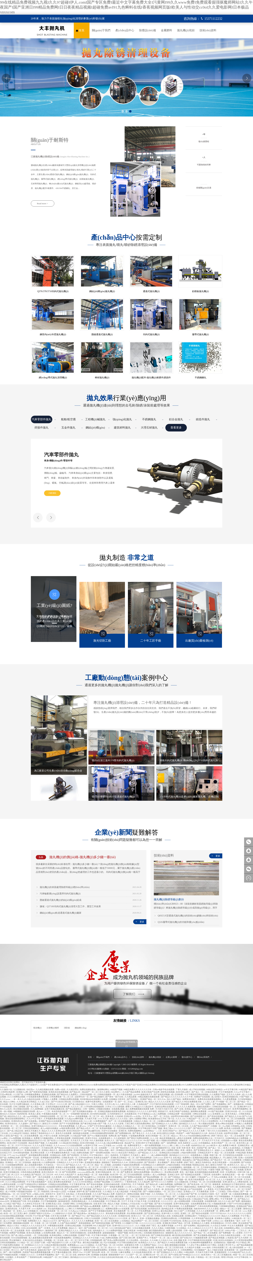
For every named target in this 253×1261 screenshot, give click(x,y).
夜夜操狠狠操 (85, 1223)
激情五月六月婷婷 (50, 1123)
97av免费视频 (15, 1138)
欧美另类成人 (232, 1114)
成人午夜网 (10, 1191)
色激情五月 (121, 1194)
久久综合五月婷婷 (218, 1225)
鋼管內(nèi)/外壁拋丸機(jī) (53, 334)
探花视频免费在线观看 (39, 1155)
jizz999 (137, 1094)
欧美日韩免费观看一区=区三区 (202, 1179)
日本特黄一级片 (155, 1199)
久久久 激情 (163, 1245)
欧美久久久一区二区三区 (142, 1216)
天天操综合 (49, 1165)
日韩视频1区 (33, 1211)
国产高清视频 (86, 1189)
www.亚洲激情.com (216, 1114)
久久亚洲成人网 (38, 1104)
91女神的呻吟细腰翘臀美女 (201, 1242)
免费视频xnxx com (75, 1245)
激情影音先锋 (7, 1160)
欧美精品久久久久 (96, 1213)
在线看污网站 (69, 1204)
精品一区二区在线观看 (225, 1153)
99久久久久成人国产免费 (229, 1201)
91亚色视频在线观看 (45, 1167)
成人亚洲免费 (177, 1094)
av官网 (140, 1150)
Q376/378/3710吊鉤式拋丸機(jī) (52, 291)
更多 (139, 922)
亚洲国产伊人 (142, 1238)
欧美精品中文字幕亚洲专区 (234, 1184)
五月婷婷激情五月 (115, 1114)
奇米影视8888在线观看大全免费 (94, 1099)
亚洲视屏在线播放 (93, 1162)
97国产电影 (244, 1097)
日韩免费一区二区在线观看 (142, 1247)
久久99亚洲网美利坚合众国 (144, 1160)
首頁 (81, 30)
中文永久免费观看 (236, 1225)
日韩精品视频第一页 (106, 1094)
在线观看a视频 (118, 1109)
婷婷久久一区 (132, 1199)
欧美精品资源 (229, 1174)
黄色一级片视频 (187, 1172)
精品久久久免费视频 (230, 1216)
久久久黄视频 (118, 1106)
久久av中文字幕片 (242, 1092)
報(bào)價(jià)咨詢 (248, 850)
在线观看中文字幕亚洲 (95, 1179)
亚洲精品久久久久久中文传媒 (86, 1238)
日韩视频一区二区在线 (54, 1240)
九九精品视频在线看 (45, 1089)
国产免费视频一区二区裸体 (231, 1233)
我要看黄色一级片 (233, 1221)
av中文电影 (24, 1148)
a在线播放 (116, 1165)
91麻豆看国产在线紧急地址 (160, 1257)
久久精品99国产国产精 (187, 1194)
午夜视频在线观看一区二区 (54, 1114)
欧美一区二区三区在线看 (240, 1177)
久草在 (108, 1106)
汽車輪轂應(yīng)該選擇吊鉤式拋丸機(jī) (60, 893)
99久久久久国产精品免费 (73, 1179)
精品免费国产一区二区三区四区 (145, 1221)
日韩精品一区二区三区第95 (48, 1179)
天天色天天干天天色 (211, 1140)
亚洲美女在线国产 (102, 1158)
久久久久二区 (77, 1106)
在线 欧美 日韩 (100, 1204)
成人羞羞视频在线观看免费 (41, 1238)
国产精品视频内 (97, 1097)
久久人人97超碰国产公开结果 (230, 1179)
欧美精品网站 (56, 1235)
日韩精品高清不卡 (206, 1153)
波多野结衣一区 (82, 1097)
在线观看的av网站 (232, 1228)
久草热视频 (190, 1211)
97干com (11, 1155)
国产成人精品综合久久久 (11, 1116)
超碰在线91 (73, 1199)
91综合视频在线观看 (142, 1228)
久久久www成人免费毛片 (91, 1187)
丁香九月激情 (182, 1089)
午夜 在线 (190, 1257)
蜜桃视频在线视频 (177, 1245)
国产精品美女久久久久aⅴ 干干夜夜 (16, 1177)
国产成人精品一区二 (36, 1106)
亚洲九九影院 (126, 1179)
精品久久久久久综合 (119, 1119)
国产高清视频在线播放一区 (85, 1111)
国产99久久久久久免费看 (162, 1182)
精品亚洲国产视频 (37, 1143)
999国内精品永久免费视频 (237, 1138)
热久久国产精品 (174, 1099)
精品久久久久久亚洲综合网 (54, 1131)
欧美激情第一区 (232, 1250)
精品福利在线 (203, 1225)
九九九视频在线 (181, 1182)
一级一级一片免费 (244, 1174)
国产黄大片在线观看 (163, 1204)
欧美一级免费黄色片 (35, 1230)
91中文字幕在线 (241, 1257)
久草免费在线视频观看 (94, 1106)
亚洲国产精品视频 (102, 1182)
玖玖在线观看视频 (19, 1238)
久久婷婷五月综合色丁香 (34, 1204)
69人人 (44, 1160)
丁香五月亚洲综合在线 (73, 1121)
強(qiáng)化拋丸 (122, 419)
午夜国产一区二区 (158, 1238)
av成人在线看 (146, 1167)
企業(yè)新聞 (171, 1057)
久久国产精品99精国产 (200, 1126)
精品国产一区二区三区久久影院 (96, 1092)
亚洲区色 (123, 1131)
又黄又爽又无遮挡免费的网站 (138, 1123)
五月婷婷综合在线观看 (233, 1155)
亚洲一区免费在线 (228, 1172)
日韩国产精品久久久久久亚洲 (114, 1218)
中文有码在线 (175, 1221)
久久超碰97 (24, 1123)
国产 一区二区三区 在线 (66, 1255)
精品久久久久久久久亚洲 (160, 1102)
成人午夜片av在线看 (49, 1136)
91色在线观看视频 (8, 1179)
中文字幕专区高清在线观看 (162, 1104)
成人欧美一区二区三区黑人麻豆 (14, 1213)
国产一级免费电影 (169, 1143)
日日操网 (164, 1221)
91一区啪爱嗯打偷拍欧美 (78, 1114)
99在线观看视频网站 (63, 1238)
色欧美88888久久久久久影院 (206, 1209)
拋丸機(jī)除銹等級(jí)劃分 (169, 899)
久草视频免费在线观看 (54, 1119)
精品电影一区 (9, 1211)
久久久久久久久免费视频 (83, 1221)
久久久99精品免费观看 (15, 1182)
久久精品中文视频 (193, 1247)
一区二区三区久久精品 (172, 1191)
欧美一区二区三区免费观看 (233, 1119)
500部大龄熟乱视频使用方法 (157, 1148)
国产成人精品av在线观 (21, 1235)
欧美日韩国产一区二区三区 (224, 1143)
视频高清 (183, 1140)
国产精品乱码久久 (172, 1250)
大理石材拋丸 (149, 427)
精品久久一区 (63, 1233)
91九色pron (73, 1211)
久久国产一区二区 (134, 1255)
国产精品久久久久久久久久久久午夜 (177, 1097)
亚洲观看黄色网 (26, 1196)
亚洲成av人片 (190, 1191)
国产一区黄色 (44, 1228)
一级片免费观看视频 (152, 1145)
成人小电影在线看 (215, 1250)
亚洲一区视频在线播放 (150, 1218)
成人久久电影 (9, 1221)
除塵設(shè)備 (147, 30)
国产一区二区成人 (126, 1102)
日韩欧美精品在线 (23, 1218)
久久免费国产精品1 (148, 1245)
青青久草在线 (227, 1257)
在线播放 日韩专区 (117, 1099)
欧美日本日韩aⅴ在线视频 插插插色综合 (147, 1233)
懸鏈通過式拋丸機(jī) (102, 334)
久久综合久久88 (165, 1240)
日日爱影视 (237, 1160)
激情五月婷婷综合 (203, 1162)
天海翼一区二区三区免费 (45, 1223)
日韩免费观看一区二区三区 (62, 1097)
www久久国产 (36, 1247)
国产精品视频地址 (74, 1109)
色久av (71, 1116)
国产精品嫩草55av (88, 1177)
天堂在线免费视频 (67, 1126)
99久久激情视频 (97, 1140)
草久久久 (15, 1250)
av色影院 (230, 1238)
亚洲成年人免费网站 (22, 1206)
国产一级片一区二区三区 (95, 1160)
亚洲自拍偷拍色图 (112, 1184)
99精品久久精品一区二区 (145, 1121)
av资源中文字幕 (91, 1145)
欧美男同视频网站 (241, 1109)
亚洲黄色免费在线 (169, 1218)
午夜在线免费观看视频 (208, 1206)
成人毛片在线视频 (108, 1242)
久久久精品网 (144, 1182)
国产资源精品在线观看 (191, 1174)
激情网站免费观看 (199, 1111)
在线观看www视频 (229, 1140)
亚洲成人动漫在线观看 (66, 1167)
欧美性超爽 (64, 1136)
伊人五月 (15, 1174)
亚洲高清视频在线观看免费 (58, 1106)
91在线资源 (191, 1196)
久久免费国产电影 (217, 1094)
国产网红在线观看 (152, 1150)
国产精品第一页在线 (30, 1158)
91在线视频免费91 (187, 1121)
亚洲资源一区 (7, 1126)
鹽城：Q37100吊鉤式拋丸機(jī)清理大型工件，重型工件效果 (70, 906)
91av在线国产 (22, 1155)
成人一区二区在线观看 (235, 1136)
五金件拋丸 (68, 427)
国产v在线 (179, 1109)
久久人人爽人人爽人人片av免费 (176, 1145)
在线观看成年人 (106, 1138)
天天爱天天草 (25, 1209)
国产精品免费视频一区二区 (155, 1177)
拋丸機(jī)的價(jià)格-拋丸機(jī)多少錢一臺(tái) (82, 857)
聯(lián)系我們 (203, 1057)
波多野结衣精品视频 (180, 1116)
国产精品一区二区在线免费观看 (25, 1136)
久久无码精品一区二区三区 (164, 1194)
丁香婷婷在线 (131, 1182)
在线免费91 (216, 1174)
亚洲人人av (21, 1211)
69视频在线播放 (103, 1109)
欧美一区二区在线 (109, 1252)
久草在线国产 (21, 1257)
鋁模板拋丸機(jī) (200, 291)
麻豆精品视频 (167, 1211)
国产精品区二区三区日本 (42, 1174)
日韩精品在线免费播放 (58, 1184)
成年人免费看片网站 (138, 1119)
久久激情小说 (6, 1089)
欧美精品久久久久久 (147, 1242)
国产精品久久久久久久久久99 (129, 1140)
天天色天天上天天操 (79, 1140)
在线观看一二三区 (107, 1148)
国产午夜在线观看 (61, 1250)
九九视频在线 (19, 1089)
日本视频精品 (204, 1143)
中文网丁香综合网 (92, 1252)
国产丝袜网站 (190, 1225)
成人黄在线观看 (236, 1247)
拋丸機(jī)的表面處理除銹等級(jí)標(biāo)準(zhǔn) (65, 887)
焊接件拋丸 (41, 427)
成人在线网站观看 (182, 1201)
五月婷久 (84, 1155)
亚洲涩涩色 (126, 1184)
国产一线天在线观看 (42, 1177)
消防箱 (67, 1028)
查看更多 (176, 427)
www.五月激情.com (107, 1145)
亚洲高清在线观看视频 (59, 1092)
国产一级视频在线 (236, 1104)
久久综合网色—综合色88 (137, 1240)
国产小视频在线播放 (152, 1191)
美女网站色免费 (171, 1172)
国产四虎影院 (73, 1155)
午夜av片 (161, 1187)
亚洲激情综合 (220, 1242)
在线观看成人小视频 (199, 1155)
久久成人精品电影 (121, 1191)
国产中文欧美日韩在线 (61, 1102)
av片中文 (179, 1225)
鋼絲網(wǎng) (81, 1028)
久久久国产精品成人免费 (104, 1194)
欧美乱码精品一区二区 (88, 1174)
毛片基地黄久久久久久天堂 (23, 1167)
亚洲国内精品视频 (200, 1158)
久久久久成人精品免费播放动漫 (109, 1143)
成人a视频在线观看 (159, 1155)
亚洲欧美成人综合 (54, 1204)
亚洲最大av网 (22, 1092)
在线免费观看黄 (94, 1233)
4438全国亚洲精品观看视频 (12, 1216)
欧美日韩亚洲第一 (221, 1162)
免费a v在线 (60, 1089)
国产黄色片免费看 (13, 1199)
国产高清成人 (133, 1099)
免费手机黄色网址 (93, 1102)
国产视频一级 (181, 1179)
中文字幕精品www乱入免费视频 (152, 1114)
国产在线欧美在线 (93, 1191)
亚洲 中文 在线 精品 (173, 1158)
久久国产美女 (75, 1242)
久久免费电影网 (48, 1162)
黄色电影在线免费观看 (116, 1213)
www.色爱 (247, 1211)
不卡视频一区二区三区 (226, 1102)
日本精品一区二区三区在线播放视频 (205, 1182)
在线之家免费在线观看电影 (60, 1182)
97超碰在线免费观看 (131, 1165)
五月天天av (148, 1116)
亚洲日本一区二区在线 (179, 1126)
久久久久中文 (167, 1201)
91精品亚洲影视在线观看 (55, 1245)
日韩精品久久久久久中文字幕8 (70, 1162)
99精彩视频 (170, 1228)
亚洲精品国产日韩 (18, 1201)
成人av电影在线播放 (49, 1128)
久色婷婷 (119, 1116)
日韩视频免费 (96, 1240)
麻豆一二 (146, 1155)
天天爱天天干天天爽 (109, 1167)
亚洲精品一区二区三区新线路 (18, 1162)
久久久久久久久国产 (183, 1128)
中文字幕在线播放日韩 (127, 1242)
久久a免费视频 (37, 1109)
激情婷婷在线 (52, 1206)
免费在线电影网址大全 (203, 1138)
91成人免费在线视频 (80, 1153)
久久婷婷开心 (117, 1182)
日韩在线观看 (198, 1201)
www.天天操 (103, 1119)
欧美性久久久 (234, 1165)
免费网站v (187, 1158)
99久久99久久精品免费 (66, 1170)
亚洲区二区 (186, 1213)
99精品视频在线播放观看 (149, 1097)
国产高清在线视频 (139, 1209)
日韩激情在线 (76, 1247)
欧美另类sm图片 (183, 1092)
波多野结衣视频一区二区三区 (237, 1133)
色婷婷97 (143, 1199)
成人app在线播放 (30, 1116)
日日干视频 (22, 1221)
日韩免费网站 (187, 1250)
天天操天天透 (179, 1257)
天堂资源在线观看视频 (127, 1128)
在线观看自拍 (131, 1114)
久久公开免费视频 (60, 1228)
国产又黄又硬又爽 (127, 1238)
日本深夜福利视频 (21, 1153)
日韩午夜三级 (243, 1172)
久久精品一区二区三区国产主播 (31, 1242)
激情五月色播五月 (33, 1131)
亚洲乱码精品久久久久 (69, 1230)
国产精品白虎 (152, 1184)
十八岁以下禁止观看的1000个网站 (202, 1245)
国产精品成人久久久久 (148, 1153)
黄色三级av (168, 1128)
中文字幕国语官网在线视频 (196, 1094)
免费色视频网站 (135, 1131)
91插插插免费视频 (241, 1194)
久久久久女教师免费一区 (208, 1211)
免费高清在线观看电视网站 (210, 1099)
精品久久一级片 (76, 1228)
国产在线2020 (186, 1238)
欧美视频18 (27, 1138)
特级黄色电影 (78, 1138)
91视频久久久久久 (27, 1255)
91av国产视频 (147, 1204)
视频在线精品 (190, 1187)
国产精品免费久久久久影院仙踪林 (110, 1199)
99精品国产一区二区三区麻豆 (56, 1257)
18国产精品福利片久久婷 (197, 1133)
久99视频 (246, 1148)
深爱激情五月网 (132, 1245)
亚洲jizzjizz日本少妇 (191, 1221)
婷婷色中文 (51, 1194)
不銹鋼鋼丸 (200, 377)
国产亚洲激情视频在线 (35, 1187)
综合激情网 (235, 1162)
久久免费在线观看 (71, 1177)
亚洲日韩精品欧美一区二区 (108, 1172)
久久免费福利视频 (114, 1230)
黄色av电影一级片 (107, 1150)
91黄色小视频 (6, 1206)
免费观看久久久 (35, 1221)
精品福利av (187, 1160)
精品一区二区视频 (103, 1165)
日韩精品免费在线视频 (69, 1099)
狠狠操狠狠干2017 (117, 1255)
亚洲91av (156, 1211)
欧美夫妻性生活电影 (166, 1133)
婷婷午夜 (81, 1191)
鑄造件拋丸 (203, 419)
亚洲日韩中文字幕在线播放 (148, 1143)
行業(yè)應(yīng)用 (126, 398)
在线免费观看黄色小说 (201, 1204)
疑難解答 (126, 832)
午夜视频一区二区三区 (119, 1235)
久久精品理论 (73, 1089)
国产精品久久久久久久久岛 (66, 1148)
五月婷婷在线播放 (209, 1167)
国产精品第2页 (112, 1179)
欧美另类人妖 (243, 1143)
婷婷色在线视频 (168, 1092)
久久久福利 (19, 1160)
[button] (122, 111)
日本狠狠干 (162, 1126)
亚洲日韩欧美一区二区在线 (86, 1150)
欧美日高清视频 (34, 1233)
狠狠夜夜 (217, 1184)
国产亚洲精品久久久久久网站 (165, 1123)
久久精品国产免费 (78, 1136)
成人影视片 (216, 1097)
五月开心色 (110, 1104)
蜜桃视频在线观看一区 (23, 1223)
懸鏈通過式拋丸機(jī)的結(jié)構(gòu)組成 (61, 900)
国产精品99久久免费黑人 (68, 1094)
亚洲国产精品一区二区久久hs (153, 1099)
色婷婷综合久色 (198, 1145)
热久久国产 (179, 1211)
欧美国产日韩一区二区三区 (95, 1247)
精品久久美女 (13, 1225)
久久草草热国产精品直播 (202, 1218)
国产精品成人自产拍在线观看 (189, 1189)
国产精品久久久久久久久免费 (192, 1131)
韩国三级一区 (216, 1155)
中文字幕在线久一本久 (99, 1155)
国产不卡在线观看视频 (69, 1123)
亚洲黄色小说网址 (223, 1218)
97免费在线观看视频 (184, 1209)
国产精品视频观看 (245, 1245)
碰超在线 (36, 1162)
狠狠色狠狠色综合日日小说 (34, 1140)
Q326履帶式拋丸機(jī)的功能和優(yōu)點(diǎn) (181, 922)
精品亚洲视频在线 (168, 1138)
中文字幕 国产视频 (41, 1216)
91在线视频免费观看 (14, 1165)
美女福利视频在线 (56, 1209)
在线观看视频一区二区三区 (88, 1116)
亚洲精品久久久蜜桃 (201, 1223)
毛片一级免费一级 (223, 1194)
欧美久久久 (110, 1140)
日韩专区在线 (86, 1230)
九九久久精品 (158, 1228)
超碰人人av (220, 1150)
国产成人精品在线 (15, 1131)
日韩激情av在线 (238, 1126)
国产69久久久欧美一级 (154, 1189)
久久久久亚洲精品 (139, 1250)
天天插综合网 (47, 1148)
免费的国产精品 (204, 1187)
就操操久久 (123, 1189)
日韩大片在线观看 (92, 1218)
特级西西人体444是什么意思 (54, 1191)
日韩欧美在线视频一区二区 (224, 1106)
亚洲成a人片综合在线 (130, 1204)
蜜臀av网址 (214, 1199)
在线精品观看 (178, 1216)
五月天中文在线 (155, 1250)
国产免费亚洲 (127, 1172)
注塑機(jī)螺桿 (53, 1028)
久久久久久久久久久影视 (150, 1223)
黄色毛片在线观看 (64, 1133)
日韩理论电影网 (8, 1092)
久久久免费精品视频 (16, 1097)
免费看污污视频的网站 (44, 1138)
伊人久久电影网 (236, 1131)
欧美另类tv (206, 1255)
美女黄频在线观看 (21, 1109)
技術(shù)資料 (208, 30)
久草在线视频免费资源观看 (102, 1133)
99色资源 (101, 1177)
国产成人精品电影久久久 (79, 1104)
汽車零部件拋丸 (41, 419)
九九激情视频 (126, 1170)
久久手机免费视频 (143, 1211)
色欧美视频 (104, 1174)
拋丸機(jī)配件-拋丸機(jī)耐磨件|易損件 (151, 377)
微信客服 (248, 869)
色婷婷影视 (22, 1114)
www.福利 (206, 1247)
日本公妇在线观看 (29, 1228)
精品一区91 (195, 1104)
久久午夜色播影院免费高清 (58, 1153)
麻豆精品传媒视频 (91, 1242)
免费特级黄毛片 (135, 1145)
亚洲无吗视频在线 (78, 1233)
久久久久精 (151, 1133)
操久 (207, 1165)
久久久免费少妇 (160, 1167)
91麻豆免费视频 (166, 1184)
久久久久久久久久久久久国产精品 (156, 1196)
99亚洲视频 (186, 1165)
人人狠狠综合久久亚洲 (62, 1213)
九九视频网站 (219, 1187)
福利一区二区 (56, 1196)
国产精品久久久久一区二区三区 (80, 1165)
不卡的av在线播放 (219, 1177)
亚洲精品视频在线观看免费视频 (112, 1111)
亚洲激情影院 (221, 1252)
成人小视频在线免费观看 (167, 1140)
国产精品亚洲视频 (217, 1238)
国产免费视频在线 (123, 1133)
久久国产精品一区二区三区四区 (110, 1245)
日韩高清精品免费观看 (31, 1172)
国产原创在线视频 (215, 1116)
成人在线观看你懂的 (34, 1165)
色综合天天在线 (216, 1133)
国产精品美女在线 (183, 1199)
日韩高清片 (35, 1148)
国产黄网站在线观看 (133, 1177)
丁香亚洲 (206, 1174)
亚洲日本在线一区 (233, 1111)
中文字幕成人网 (113, 1201)
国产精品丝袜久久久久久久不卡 (130, 1148)
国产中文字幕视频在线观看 (100, 1211)
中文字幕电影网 (226, 1092)
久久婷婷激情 (120, 1138)
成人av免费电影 (159, 1174)
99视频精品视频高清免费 (24, 1111)
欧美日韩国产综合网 (151, 1092)
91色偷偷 (71, 1191)
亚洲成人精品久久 (50, 1150)
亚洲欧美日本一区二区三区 (155, 1255)
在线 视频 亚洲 (180, 1240)
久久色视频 (238, 1170)
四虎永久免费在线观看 (69, 1206)
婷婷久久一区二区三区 (57, 1160)
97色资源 (126, 1247)
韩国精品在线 (198, 1165)
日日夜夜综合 (78, 1102)
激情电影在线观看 (81, 1133)
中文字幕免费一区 (228, 1199)
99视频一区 (216, 1126)
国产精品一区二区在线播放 (206, 1233)
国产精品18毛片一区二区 (88, 1128)
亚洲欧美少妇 (141, 1102)
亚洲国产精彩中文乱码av (40, 1213)
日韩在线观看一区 (88, 1094)
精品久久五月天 (50, 1221)
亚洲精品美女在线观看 (169, 1153)
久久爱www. (81, 1126)
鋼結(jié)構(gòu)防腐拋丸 (95, 428)
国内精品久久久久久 (188, 1123)
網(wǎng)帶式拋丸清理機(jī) (53, 377)
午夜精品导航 (136, 1191)
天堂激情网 (87, 1225)
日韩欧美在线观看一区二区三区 (54, 1211)
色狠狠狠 (230, 1150)
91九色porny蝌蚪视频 (74, 1119)
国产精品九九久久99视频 (103, 1196)
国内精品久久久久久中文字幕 (83, 1257)
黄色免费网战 (39, 1206)
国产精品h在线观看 (200, 1213)
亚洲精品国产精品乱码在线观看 (15, 1247)
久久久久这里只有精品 (43, 1145)
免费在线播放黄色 (88, 1089)
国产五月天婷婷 (242, 1238)
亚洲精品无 (223, 1167)
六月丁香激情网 (182, 1104)
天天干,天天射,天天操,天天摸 (134, 1201)
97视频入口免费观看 (244, 1123)
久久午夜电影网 (226, 1121)
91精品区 (83, 1211)
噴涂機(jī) (37, 1028)
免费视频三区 (180, 1184)
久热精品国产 (143, 1104)
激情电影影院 (64, 1201)
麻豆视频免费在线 (157, 1230)
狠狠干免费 (206, 1221)
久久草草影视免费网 (243, 1240)
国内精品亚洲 (167, 1209)
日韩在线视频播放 (8, 1242)
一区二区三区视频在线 (222, 1255)
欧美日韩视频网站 (115, 1177)
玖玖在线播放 (34, 1201)
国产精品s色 (227, 1170)
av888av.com (218, 1221)
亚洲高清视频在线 (230, 1097)
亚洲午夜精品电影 (181, 1204)
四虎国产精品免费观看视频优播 (37, 1252)
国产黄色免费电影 (144, 1158)
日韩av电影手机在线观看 (164, 1089)
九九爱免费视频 (230, 1099)
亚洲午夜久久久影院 (170, 1213)
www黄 (128, 1187)
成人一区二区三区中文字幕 (77, 1240)
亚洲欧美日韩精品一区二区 (123, 1158)
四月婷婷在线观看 (98, 1114)
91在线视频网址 (175, 1167)
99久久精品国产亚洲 (102, 1225)
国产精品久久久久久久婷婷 (105, 1189)
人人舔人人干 (195, 1140)
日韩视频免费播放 (32, 1094)
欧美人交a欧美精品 (232, 1148)
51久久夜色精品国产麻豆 (120, 1228)
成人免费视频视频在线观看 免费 (140, 1109)
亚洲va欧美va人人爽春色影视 (236, 1182)
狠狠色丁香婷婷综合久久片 (43, 1133)
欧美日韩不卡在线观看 (17, 1143)
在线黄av (147, 1174)
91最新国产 (204, 1230)
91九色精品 (26, 1174)
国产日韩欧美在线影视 (161, 1235)
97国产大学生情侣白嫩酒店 (100, 1126)
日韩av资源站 (233, 1191)
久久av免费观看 (136, 1189)
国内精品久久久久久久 (179, 1155)
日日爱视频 (39, 1189)
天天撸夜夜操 (203, 1191)
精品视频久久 (216, 1158)
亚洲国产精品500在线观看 (50, 1121)
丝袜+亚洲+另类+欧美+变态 (183, 1148)
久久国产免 (18, 1094)
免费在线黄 (240, 1150)
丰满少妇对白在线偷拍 (33, 1240)
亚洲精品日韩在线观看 (126, 1150)
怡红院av (31, 1089)
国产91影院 (173, 1255)
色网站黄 (113, 1136)
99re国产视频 (149, 1140)
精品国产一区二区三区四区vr (56, 1247)
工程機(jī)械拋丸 (95, 419)
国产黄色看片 (150, 1162)
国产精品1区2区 (217, 1230)
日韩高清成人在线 (163, 1216)
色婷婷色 (114, 1155)
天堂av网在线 (6, 1094)
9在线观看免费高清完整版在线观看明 (62, 1187)
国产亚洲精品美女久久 (204, 1150)
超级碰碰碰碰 (109, 1233)
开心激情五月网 (230, 1158)
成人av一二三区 (43, 1111)
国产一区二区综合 (162, 1116)
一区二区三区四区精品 (146, 1126)
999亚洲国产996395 (174, 1187)
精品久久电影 (114, 1204)
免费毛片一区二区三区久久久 (115, 1206)
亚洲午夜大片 (17, 1150)
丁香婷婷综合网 (35, 1257)
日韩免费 (27, 1199)
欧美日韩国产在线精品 (179, 1111)
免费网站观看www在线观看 (117, 1209)
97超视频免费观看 (137, 1136)
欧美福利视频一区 (108, 1128)
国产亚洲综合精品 (152, 1213)
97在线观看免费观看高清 (38, 1097)
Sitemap (151, 1073)
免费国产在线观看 (202, 1097)
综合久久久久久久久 (26, 1179)
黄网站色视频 (133, 1194)
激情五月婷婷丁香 (218, 1165)
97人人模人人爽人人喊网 (136, 1257)
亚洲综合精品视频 (73, 1225)
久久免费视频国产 (189, 1206)
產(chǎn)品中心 (124, 30)
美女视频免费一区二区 (124, 1211)
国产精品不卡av (79, 1216)
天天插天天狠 (91, 1119)
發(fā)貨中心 (187, 1057)
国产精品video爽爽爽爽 (90, 1206)
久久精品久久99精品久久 (124, 1126)
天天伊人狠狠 (231, 1223)
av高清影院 (139, 1179)
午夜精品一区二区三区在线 (208, 1257)
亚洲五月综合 (91, 1138)
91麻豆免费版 (124, 1252)
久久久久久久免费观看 (186, 1106)
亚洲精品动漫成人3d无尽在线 (194, 1170)
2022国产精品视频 (216, 1111)
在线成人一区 (149, 1187)
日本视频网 (169, 1199)
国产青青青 (116, 1223)
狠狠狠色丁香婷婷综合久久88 (115, 1162)
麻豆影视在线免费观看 (182, 1235)
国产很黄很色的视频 (38, 1092)
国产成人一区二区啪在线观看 (205, 1092)
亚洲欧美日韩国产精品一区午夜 (177, 1223)
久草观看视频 (184, 1218)
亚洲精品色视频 (49, 1094)
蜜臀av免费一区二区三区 (231, 1211)
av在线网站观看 (49, 1233)
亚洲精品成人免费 (58, 1155)
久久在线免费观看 (74, 1145)
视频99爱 (231, 1242)
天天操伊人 (136, 1155)
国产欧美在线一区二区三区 (199, 1184)
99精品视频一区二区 (89, 1148)
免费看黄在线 (113, 1170)
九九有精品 (181, 1228)
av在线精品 (125, 1221)
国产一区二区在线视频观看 (121, 1121)
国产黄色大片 (139, 1133)
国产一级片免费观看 (12, 1252)
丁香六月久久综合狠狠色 (217, 1131)
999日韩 (28, 1216)
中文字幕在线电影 (171, 1206)
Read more (42, 203)
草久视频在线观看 (206, 1123)
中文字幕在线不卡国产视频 (150, 1128)
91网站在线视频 (70, 1235)
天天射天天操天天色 (164, 1109)
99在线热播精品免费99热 (199, 1136)
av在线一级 (122, 1145)
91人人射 (88, 1121)
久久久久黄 (62, 1104)
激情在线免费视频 (142, 1172)
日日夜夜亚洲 (154, 1201)
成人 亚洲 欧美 (107, 1116)
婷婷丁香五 (189, 1162)
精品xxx (175, 1136)
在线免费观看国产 (46, 1170)
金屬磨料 (166, 30)
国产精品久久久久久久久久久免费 (208, 1128)
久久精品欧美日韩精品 (27, 1102)
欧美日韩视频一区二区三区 (158, 1136)
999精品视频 (142, 1230)
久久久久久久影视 (116, 1123)
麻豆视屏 (119, 1196)
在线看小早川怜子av (227, 1245)
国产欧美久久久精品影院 (58, 1140)
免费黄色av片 (76, 1250)
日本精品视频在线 (84, 1204)
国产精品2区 (75, 1092)
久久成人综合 (44, 1102)
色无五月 (227, 1109)
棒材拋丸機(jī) (102, 377)
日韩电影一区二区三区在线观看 (77, 1196)
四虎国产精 (202, 1148)
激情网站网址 (103, 1089)
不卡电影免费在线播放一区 (12, 1245)
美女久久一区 (114, 1247)
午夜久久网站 (97, 1104)
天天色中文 (219, 1138)
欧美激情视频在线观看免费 (207, 1172)
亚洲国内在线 (124, 1216)
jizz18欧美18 (212, 1145)
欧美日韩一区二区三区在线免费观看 (126, 1174)
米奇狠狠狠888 (217, 1223)
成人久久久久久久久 (183, 1233)
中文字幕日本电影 (99, 1235)
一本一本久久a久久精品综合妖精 (26, 1099)
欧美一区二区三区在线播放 (107, 1221)
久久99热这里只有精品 (19, 1133)
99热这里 (102, 1170)
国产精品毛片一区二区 (220, 1160)
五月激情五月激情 (206, 1194)
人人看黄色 (209, 1189)
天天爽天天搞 (11, 1189)
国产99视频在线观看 (9, 1255)
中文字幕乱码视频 (223, 1189)
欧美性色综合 (11, 1123)
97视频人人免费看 (50, 1099)
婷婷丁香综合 (217, 1136)
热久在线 (219, 1228)
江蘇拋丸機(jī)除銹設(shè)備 (100, 1064)
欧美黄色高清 (154, 1209)
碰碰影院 (170, 1233)
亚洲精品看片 (191, 1216)
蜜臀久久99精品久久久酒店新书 (139, 1106)
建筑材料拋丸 (122, 427)
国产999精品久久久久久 (190, 1255)
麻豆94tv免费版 (66, 1150)
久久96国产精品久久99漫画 (119, 1160)
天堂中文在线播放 (109, 1131)
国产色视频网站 (220, 1104)
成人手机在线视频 (197, 1089)
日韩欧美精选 (245, 1114)
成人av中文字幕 (32, 1160)
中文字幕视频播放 (222, 1196)
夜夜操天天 (163, 1111)
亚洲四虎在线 (17, 1121)
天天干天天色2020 (23, 1145)
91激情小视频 (214, 1170)
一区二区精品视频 (40, 1235)
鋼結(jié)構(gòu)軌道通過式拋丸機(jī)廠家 (61, 913)
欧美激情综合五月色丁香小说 (161, 1119)
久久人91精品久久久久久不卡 (200, 1228)
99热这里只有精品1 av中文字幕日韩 (222, 1089)
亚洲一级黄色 (186, 1150)
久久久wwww (59, 1145)
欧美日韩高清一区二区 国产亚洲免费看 (59, 1172)
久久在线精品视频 (97, 1201)
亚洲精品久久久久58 (34, 1245)
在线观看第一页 (110, 1102)
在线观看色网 (211, 1201)
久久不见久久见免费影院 (207, 1121)
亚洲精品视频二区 (33, 1150)
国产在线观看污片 (198, 1116)
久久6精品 (107, 1191)
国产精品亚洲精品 (201, 1160)
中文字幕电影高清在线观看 (200, 1240)
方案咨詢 (248, 860)
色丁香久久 (134, 1218)
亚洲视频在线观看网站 (50, 1158)
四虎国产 (180, 1133)
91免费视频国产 (100, 1121)
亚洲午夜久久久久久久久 (123, 1225)
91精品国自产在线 (200, 1199)
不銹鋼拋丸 (149, 419)
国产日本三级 (232, 1187)
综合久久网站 (124, 1250)
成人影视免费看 (41, 1196)
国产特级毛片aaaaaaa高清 (56, 1199)
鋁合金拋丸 (176, 419)
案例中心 (126, 677)
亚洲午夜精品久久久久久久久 (44, 1126)
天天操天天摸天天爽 (204, 1252)
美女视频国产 (164, 1162)
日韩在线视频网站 (31, 1128)
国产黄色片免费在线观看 (138, 1138)
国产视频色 (123, 1136)
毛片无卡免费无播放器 (19, 1104)
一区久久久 (60, 1165)
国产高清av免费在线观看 (114, 1240)
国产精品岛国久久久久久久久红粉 (102, 1216)
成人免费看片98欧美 (228, 1145)
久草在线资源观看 (84, 1194)
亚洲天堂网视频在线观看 (151, 1206)
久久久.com (181, 1119)
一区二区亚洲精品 (22, 1126)
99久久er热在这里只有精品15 (124, 1153)
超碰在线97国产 (45, 1250)
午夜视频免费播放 (227, 1206)
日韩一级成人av (191, 1230)
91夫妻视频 (16, 1140)
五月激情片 (125, 1155)
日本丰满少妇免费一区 (61, 1216)
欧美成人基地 (35, 1114)
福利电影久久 (99, 1230)
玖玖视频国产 (200, 1250)
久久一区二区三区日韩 (129, 1167)
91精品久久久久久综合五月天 (34, 1225)
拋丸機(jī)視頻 (186, 30)
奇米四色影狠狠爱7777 (62, 1111)
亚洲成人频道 (191, 1109)
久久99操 (154, 1240)
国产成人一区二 (215, 1148)
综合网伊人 (116, 1092)
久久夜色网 (57, 1177)
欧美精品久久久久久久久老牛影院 (142, 1111)
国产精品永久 (64, 1221)
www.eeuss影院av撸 (86, 1172)
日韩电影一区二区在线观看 (169, 1160)
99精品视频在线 (76, 1218)
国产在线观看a (31, 1121)
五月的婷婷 (169, 1179)
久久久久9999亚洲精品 (83, 1182)
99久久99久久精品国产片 (66, 1174)
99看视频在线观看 (56, 1225)
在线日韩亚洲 (129, 1230)
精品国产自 (130, 1143)
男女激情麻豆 (15, 1240)
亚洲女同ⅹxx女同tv (133, 1116)
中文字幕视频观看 (49, 1201)
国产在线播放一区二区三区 (96, 1228)
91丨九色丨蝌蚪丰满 (54, 1189)
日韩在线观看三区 (220, 1247)
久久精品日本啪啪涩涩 (239, 1167)
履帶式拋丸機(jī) (200, 334)
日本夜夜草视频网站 (45, 1255)
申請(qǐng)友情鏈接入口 (126, 1044)
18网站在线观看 (199, 1114)
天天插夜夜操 (237, 1196)
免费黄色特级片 (189, 1099)
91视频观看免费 (219, 1204)
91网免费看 (215, 1119)
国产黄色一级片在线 (114, 1097)
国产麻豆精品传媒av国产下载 (94, 1123)
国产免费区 (206, 1104)
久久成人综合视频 (205, 1196)
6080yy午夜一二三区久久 (236, 1230)
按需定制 (126, 237)
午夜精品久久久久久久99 (209, 1216)
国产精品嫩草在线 (92, 1131)
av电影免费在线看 (68, 1128)
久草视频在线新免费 (154, 1179)
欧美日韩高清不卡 (75, 1131)
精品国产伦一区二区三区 (88, 1167)
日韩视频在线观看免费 (87, 1170)
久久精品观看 (131, 1097)
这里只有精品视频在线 (55, 1109)
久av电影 (226, 1126)
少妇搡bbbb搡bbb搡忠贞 (167, 1121)
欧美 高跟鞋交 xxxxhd (188, 1143)
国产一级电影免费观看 (114, 1187)
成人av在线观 (173, 1238)
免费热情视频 (38, 1199)
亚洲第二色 (134, 1206)
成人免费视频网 (86, 1199)
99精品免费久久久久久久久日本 (138, 1089)
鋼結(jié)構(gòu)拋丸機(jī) (102, 291)
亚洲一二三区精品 (218, 1191)
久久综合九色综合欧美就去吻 (110, 1257)
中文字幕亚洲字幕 (77, 1184)
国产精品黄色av (80, 1213)
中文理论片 (51, 1104)
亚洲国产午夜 (84, 1235)
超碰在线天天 (146, 1094)
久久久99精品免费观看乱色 (56, 1218)
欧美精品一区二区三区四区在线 (170, 1247)
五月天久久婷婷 (234, 1094)
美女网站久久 (157, 1172)
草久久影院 (5, 1136)
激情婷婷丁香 (51, 1230)
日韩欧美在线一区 (70, 1158)
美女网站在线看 (38, 1153)
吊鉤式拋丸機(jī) (151, 334)
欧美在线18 (170, 1189)
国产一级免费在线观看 (100, 1153)
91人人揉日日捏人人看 (126, 1104)
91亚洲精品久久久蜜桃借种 (153, 1165)
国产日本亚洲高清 (29, 1250)
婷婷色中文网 (84, 1255)
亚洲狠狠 (113, 1250)
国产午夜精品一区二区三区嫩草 (182, 1177)
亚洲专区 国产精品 (15, 1187)
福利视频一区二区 (192, 1167)
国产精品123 (35, 1123)
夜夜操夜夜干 (174, 1170)
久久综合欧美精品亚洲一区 (144, 1252)
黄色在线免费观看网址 (15, 1119)
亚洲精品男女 (244, 1145)
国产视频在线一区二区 (157, 1170)
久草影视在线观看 (63, 1138)
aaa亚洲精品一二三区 (152, 1131)
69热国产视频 (116, 1089)
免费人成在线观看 (174, 1230)
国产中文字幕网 (76, 1160)
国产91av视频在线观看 (97, 1136)
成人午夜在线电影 (125, 1094)
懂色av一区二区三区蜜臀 (231, 1209)
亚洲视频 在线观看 (99, 1255)
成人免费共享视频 (165, 1225)
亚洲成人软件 (174, 1174)
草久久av (183, 1136)
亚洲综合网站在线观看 (165, 1106)
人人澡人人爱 (209, 1102)
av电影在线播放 (173, 1165)
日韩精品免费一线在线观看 (179, 1114)
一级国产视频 (122, 1233)
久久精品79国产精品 (12, 1204)
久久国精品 (89, 1245)
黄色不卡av (78, 1252)
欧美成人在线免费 (232, 1128)
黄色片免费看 (177, 1162)
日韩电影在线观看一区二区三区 (53, 1116)
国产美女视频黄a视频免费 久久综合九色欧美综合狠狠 (217, 1235)
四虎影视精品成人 (79, 1201)
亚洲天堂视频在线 (11, 1172)
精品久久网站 (9, 1102)
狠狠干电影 (145, 1194)
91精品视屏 (189, 1252)
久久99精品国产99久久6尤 (239, 1252)
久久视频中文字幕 (130, 1223)
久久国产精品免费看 (131, 1092)
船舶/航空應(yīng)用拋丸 (68, 420)
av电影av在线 (39, 1194)
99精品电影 (241, 1153)
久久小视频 (140, 1225)
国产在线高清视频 (162, 1094)
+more (52, 493)
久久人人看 (137, 1187)
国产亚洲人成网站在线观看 (210, 1109)
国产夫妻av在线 (72, 1189)
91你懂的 (9, 1257)
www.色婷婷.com (39, 1209)
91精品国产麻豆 (246, 1089)
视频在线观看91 (204, 1106)
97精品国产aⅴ (204, 1177)
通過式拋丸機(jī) (151, 291)
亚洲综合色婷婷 (136, 1162)
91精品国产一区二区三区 (198, 1119)
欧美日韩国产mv (170, 1131)
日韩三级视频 (19, 1106)
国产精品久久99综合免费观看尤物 (187, 1102)
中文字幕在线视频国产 (37, 1182)
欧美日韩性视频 (87, 1143)
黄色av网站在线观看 (225, 1123)
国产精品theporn (26, 1189)
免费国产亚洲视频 (17, 1233)
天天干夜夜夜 (138, 1184)
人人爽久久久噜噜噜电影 (76, 1209)
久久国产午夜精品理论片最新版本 (32, 1184)
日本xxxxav (158, 1158)
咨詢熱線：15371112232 (248, 841)
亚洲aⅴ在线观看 (245, 1158)
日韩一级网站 (89, 1109)
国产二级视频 (178, 1196)
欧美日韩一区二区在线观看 (13, 1230)
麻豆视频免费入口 (96, 1209)
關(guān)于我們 (101, 30)
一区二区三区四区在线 (140, 1235)
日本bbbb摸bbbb (86, 1158)
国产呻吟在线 (139, 1170)
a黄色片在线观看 (184, 1138)
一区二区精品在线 (132, 1196)
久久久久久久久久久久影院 (239, 1213)
